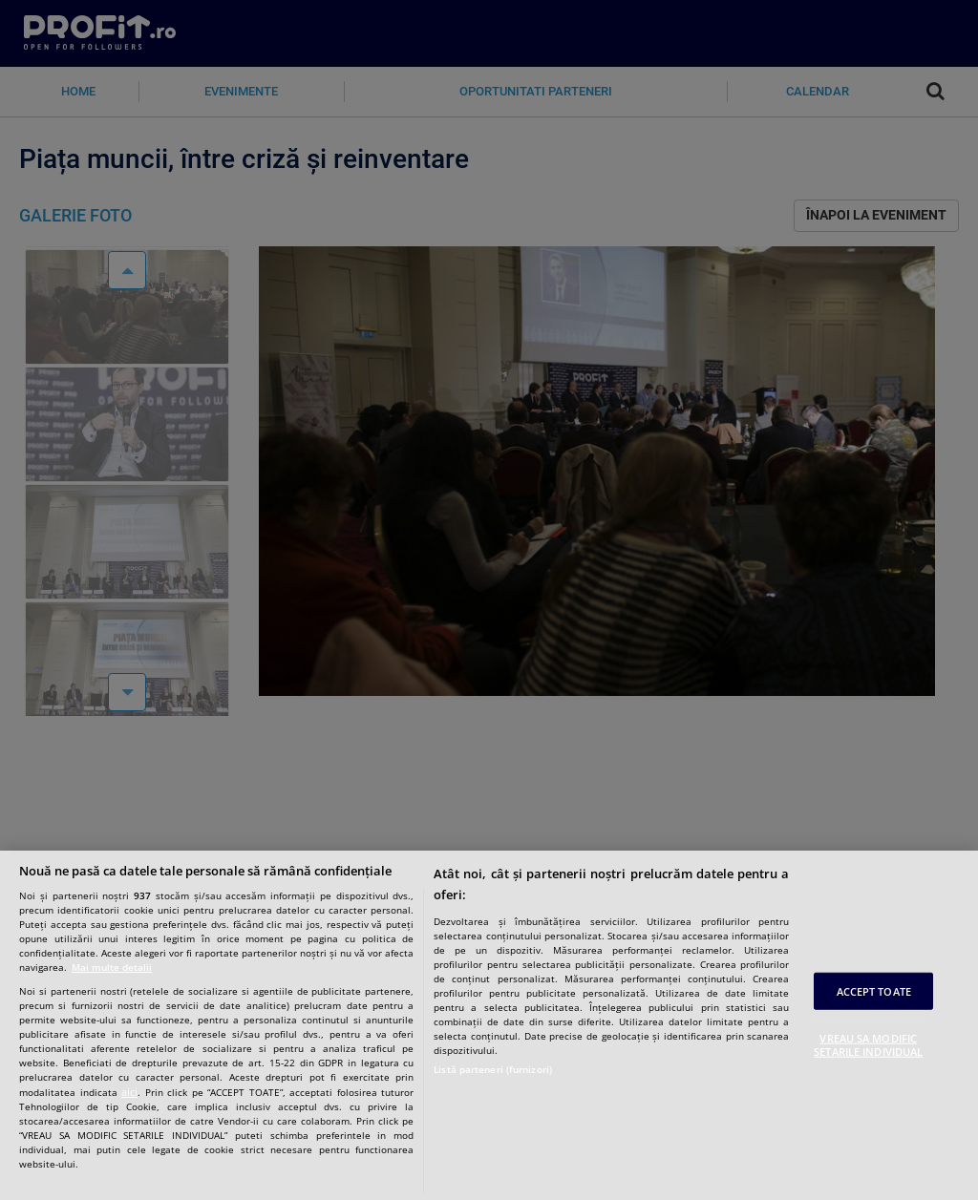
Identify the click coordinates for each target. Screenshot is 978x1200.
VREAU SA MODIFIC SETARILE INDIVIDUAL (868, 1044)
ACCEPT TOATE (874, 991)
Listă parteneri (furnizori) (493, 1069)
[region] (489, 1025)
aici (129, 1091)
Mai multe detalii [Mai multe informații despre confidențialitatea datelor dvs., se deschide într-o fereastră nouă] (112, 967)
